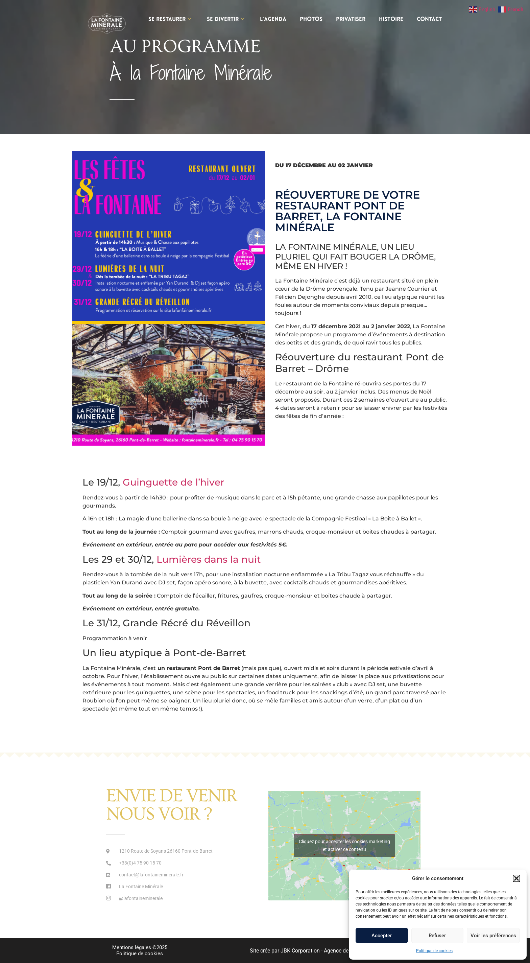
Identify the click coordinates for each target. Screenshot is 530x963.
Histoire (391, 19)
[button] (516, 878)
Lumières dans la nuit (208, 559)
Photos (311, 19)
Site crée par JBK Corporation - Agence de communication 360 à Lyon (332, 950)
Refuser (437, 936)
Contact (429, 19)
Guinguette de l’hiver (175, 482)
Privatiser (350, 19)
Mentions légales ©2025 (139, 947)
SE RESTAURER (169, 19)
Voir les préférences (493, 936)
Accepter (381, 936)
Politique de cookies (434, 950)
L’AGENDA (273, 19)
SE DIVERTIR (225, 19)
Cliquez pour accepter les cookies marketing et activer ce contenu (344, 845)
